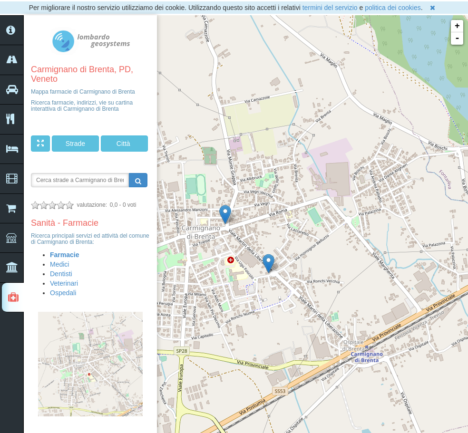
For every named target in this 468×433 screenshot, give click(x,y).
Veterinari (64, 283)
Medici (59, 264)
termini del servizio (330, 7)
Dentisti (61, 274)
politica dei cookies (393, 7)
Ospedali (63, 293)
